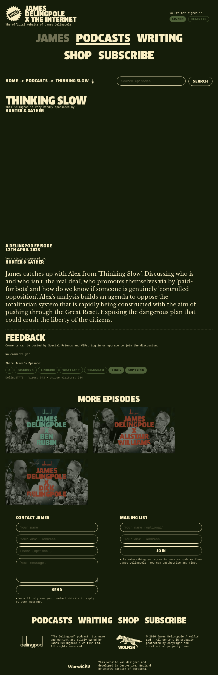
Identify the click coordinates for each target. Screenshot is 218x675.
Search (200, 81)
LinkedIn (48, 370)
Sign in (177, 19)
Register (199, 19)
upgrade (113, 345)
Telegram (95, 370)
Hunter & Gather (24, 111)
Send (57, 590)
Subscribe (126, 56)
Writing (160, 38)
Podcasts (103, 38)
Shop (78, 56)
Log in (96, 345)
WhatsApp (71, 370)
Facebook (26, 370)
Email (116, 370)
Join (161, 551)
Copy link (136, 370)
